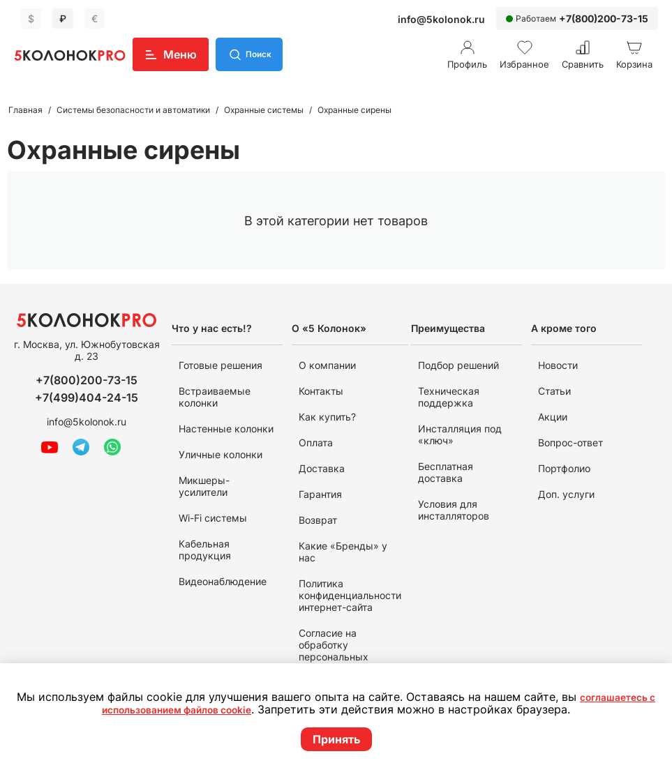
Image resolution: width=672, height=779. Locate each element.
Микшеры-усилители (204, 486)
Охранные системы (264, 110)
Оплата (316, 442)
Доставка (322, 468)
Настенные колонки (226, 428)
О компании (327, 365)
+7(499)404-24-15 (86, 397)
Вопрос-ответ (570, 442)
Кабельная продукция (205, 549)
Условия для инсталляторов (453, 510)
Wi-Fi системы (213, 518)
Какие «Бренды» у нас (343, 552)
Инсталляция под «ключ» (460, 434)
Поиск (262, 54)
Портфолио (564, 468)
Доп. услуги (566, 494)
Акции (552, 417)
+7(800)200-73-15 (603, 18)
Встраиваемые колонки (215, 397)
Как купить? (327, 417)
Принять (336, 739)
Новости (558, 365)
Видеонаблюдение (223, 581)
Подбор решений (458, 365)
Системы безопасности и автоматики (133, 110)
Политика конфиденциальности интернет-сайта (350, 595)
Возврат (318, 520)
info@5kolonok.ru (441, 19)
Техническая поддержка (448, 397)
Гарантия (320, 494)
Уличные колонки (220, 454)
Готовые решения (220, 365)
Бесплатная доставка (445, 472)
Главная (25, 110)
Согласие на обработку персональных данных (333, 650)
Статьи (554, 391)
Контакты (321, 391)
